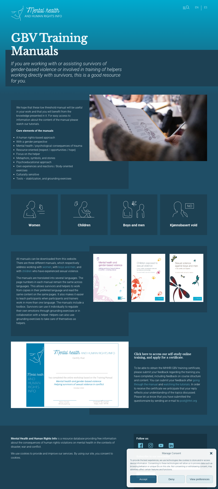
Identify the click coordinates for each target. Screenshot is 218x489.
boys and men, (67, 267)
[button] (211, 453)
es (205, 7)
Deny (171, 479)
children (27, 271)
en (196, 7)
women (47, 267)
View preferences (200, 479)
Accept (143, 479)
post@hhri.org (188, 400)
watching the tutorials (177, 384)
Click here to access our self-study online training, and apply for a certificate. (162, 355)
